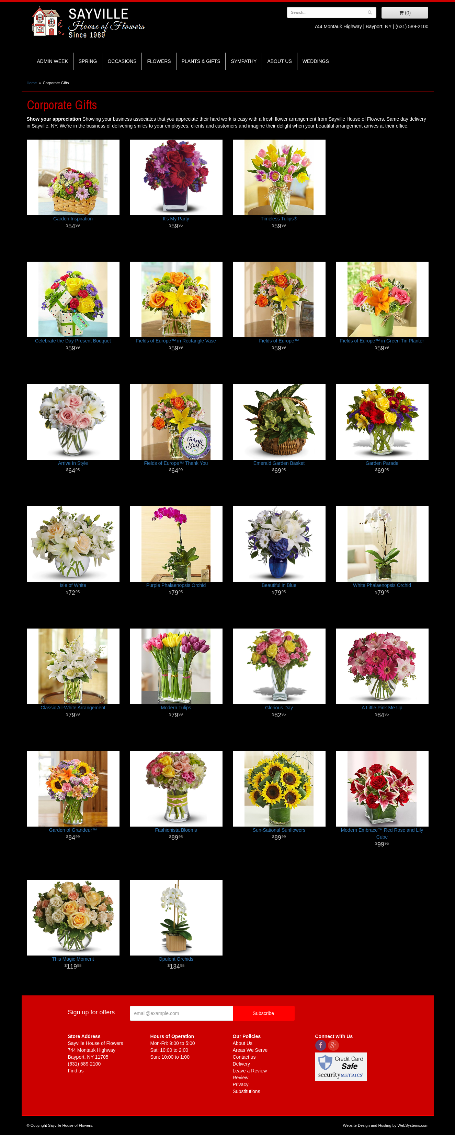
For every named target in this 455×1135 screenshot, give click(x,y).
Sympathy (244, 61)
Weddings (316, 61)
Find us (76, 1070)
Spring (88, 61)
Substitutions (246, 1091)
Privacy (241, 1084)
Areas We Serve (250, 1050)
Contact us (244, 1057)
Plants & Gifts (201, 61)
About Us (279, 61)
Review (241, 1077)
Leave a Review (250, 1070)
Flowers (159, 61)
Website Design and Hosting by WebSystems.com (386, 1125)
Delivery (241, 1064)
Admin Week (52, 61)
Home (32, 83)
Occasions (121, 61)
